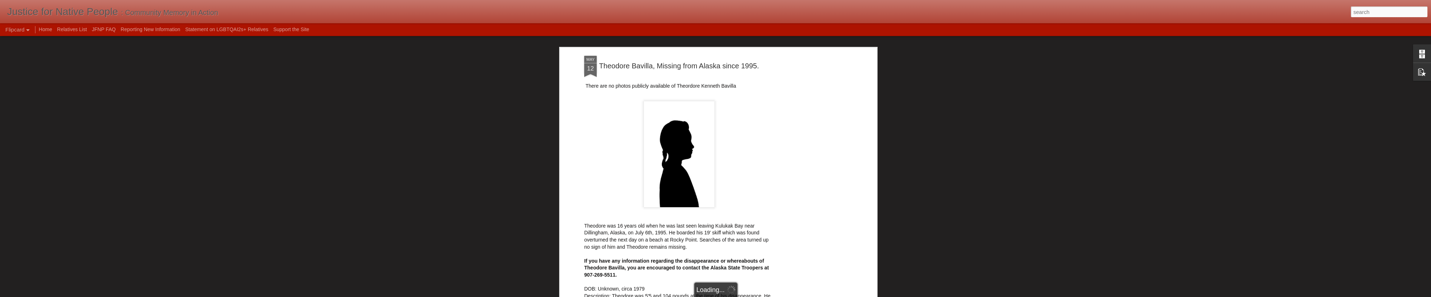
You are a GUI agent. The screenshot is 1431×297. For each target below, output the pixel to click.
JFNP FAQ (104, 29)
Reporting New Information (150, 29)
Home (45, 29)
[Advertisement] (679, 80)
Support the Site (291, 29)
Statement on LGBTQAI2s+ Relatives (226, 29)
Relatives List (72, 29)
